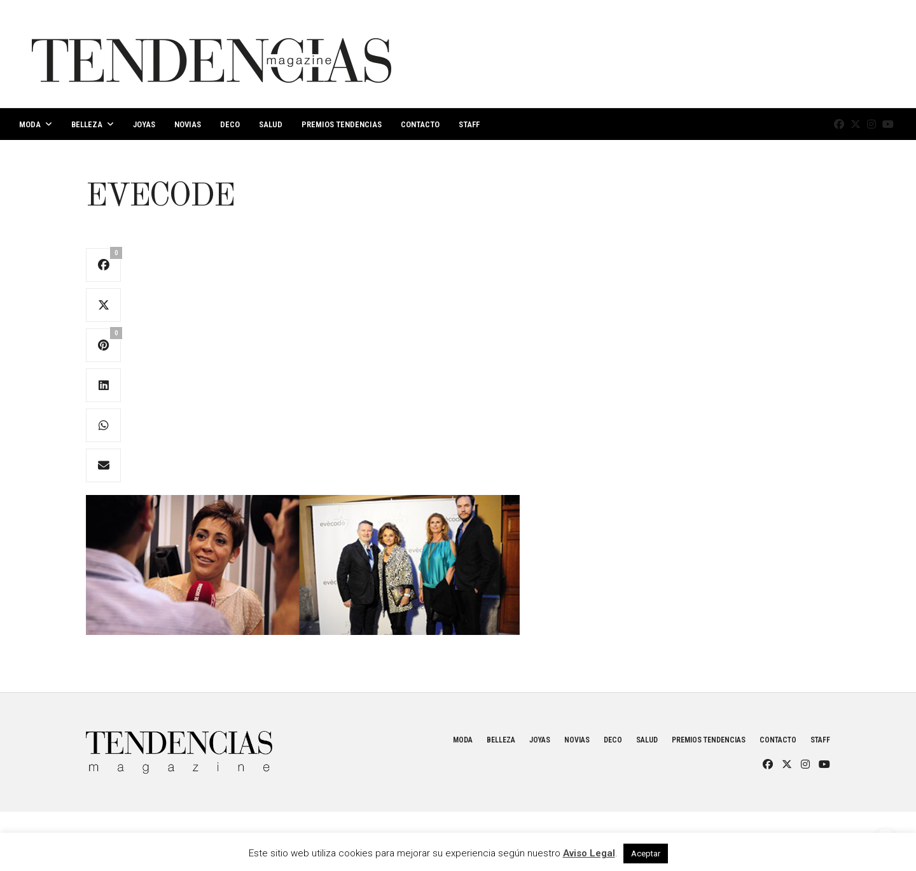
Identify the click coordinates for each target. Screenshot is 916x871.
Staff (469, 124)
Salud (270, 124)
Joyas (144, 124)
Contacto (420, 124)
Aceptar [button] (645, 853)
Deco (230, 124)
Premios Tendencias (342, 124)
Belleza (86, 124)
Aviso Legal (589, 853)
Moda (30, 124)
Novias (187, 124)
